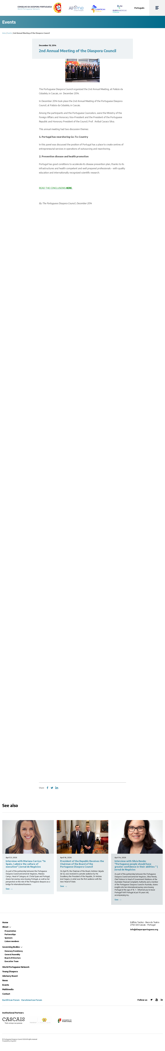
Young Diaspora (10, 971)
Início (4, 33)
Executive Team (11, 961)
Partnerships (10, 934)
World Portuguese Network (15, 967)
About (5, 926)
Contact (6, 993)
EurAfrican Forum (10, 1000)
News (5, 980)
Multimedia (8, 989)
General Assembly (12, 954)
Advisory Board (9, 976)
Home (5, 922)
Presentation (10, 931)
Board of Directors (13, 958)
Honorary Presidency (14, 951)
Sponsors (8, 938)
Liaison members (12, 941)
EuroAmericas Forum (31, 1000)
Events (9, 33)
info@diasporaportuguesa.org (144, 929)
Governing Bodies (11, 947)
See (8, 888)
